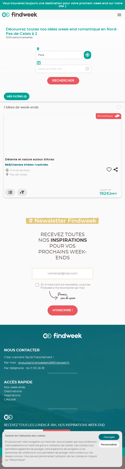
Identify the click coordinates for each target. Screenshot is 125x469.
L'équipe (10, 399)
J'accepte (109, 437)
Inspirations (12, 395)
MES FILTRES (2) (17, 96)
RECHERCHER (63, 80)
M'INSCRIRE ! (63, 310)
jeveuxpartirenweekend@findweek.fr (44, 362)
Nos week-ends (14, 387)
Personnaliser (109, 444)
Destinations (13, 391)
